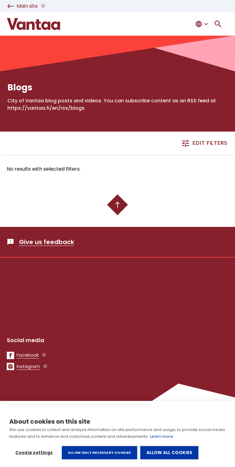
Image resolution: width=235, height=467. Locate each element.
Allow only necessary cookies (99, 452)
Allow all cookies (169, 453)
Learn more (161, 436)
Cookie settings (34, 453)
